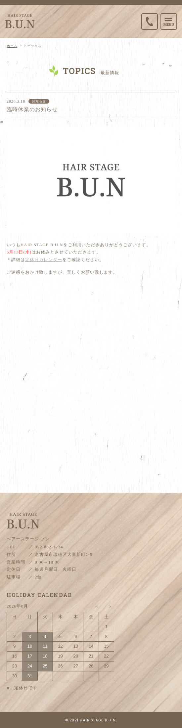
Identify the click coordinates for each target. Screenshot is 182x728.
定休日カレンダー (43, 261)
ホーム (12, 46)
